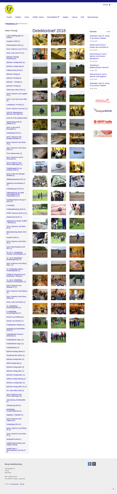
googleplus (94, 464)
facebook (90, 464)
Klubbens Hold (12, 24)
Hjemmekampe (92, 17)
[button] (110, 4)
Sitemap (105, 4)
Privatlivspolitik (14, 484)
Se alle (108, 31)
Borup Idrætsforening (9, 9)
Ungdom (65, 17)
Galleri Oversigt (11, 31)
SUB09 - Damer (38, 17)
